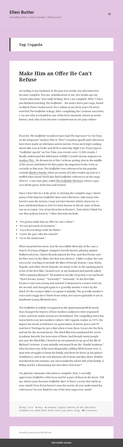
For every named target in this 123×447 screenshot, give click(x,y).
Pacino (57, 410)
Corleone (70, 407)
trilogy (77, 410)
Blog (40, 407)
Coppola (61, 407)
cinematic (51, 407)
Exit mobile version (61, 442)
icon (32, 410)
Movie (50, 410)
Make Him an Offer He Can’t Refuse (55, 76)
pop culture (67, 410)
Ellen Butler (21, 12)
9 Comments (91, 410)
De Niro (80, 407)
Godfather (23, 410)
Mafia (37, 410)
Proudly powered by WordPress (35, 432)
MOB (43, 410)
